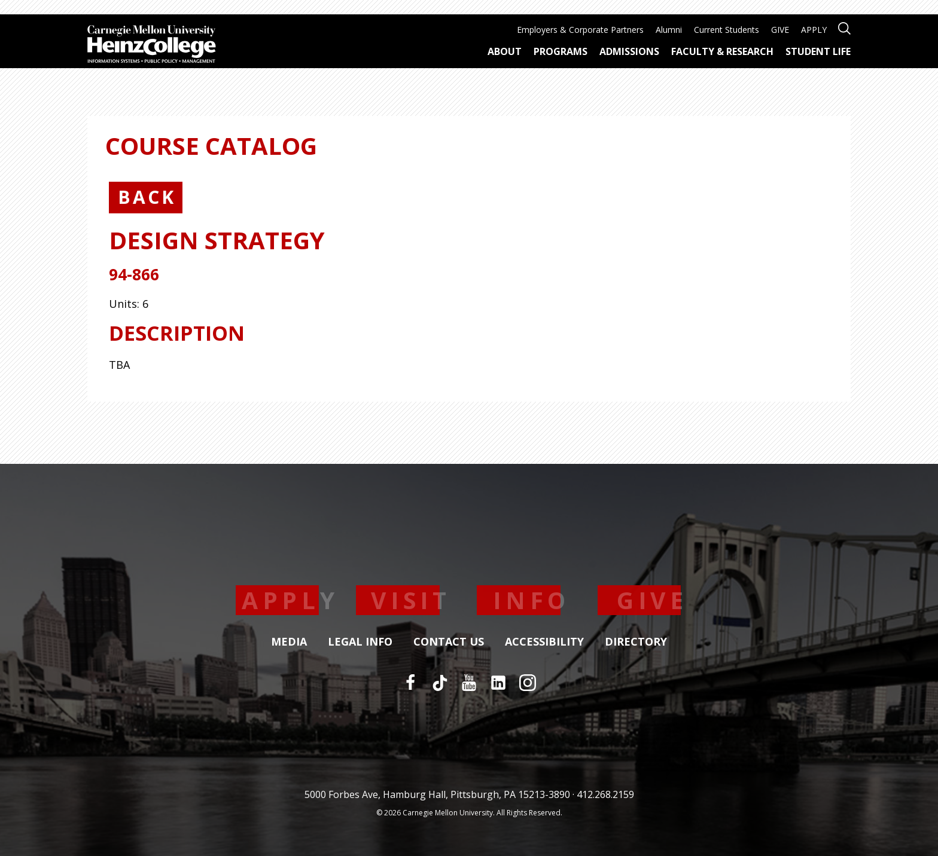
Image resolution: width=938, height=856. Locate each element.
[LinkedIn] (498, 682)
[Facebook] (410, 682)
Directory (636, 642)
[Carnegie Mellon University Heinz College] (151, 45)
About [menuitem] (505, 51)
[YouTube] (469, 682)
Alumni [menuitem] (669, 29)
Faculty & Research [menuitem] (722, 51)
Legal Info (360, 642)
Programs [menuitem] (560, 51)
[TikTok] (439, 682)
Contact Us (448, 642)
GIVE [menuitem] (780, 29)
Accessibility (544, 642)
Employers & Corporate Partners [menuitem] (580, 29)
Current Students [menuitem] (726, 29)
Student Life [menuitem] (818, 51)
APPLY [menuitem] (814, 29)
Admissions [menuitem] (629, 51)
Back (147, 197)
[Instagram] (527, 682)
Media (289, 642)
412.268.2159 (605, 794)
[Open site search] (844, 27)
